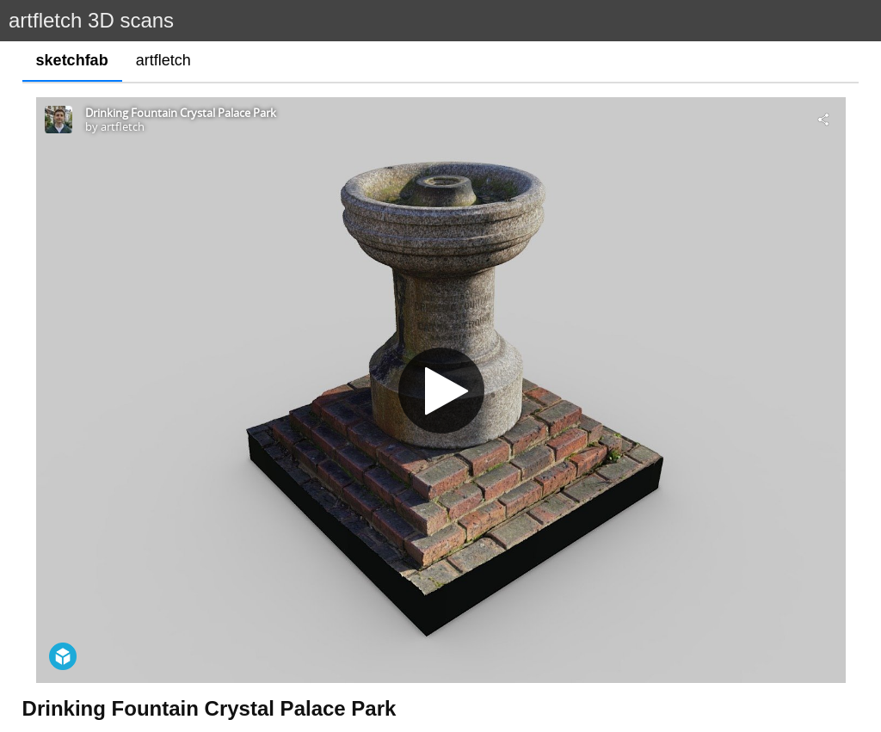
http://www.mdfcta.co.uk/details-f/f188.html (151, 693)
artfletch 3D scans (91, 20)
